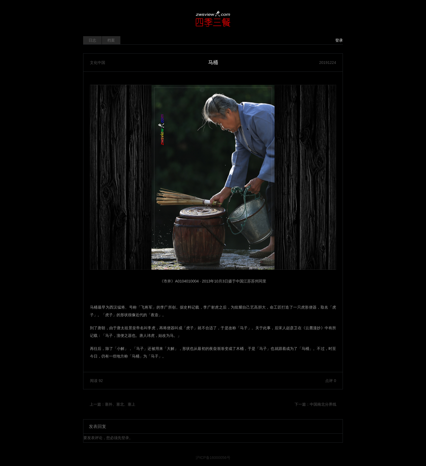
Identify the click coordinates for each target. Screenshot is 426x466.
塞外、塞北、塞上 (120, 404)
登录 (339, 40)
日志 (92, 40)
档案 (111, 40)
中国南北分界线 (323, 404)
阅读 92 (96, 381)
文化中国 (97, 62)
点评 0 (330, 381)
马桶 (213, 62)
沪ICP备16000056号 (213, 457)
